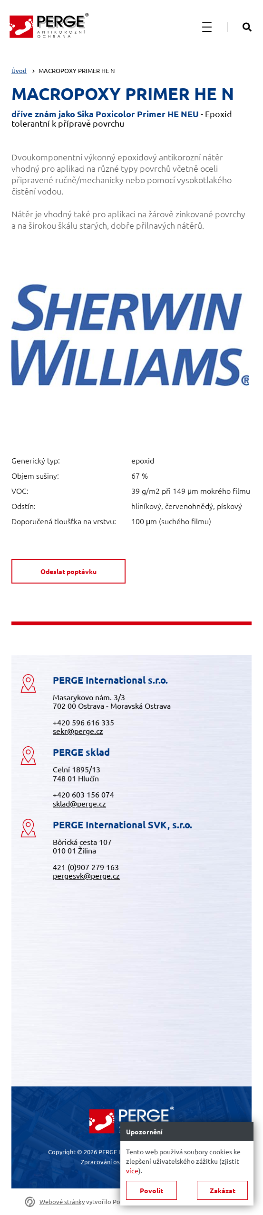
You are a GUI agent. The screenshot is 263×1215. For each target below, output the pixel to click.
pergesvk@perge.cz (86, 875)
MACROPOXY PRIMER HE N (77, 70)
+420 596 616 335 (83, 722)
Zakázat (222, 1190)
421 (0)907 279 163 (86, 867)
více (132, 1170)
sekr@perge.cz (78, 730)
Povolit (151, 1190)
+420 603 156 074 (83, 794)
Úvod (19, 70)
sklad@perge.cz (79, 803)
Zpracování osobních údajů (118, 1162)
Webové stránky (62, 1202)
